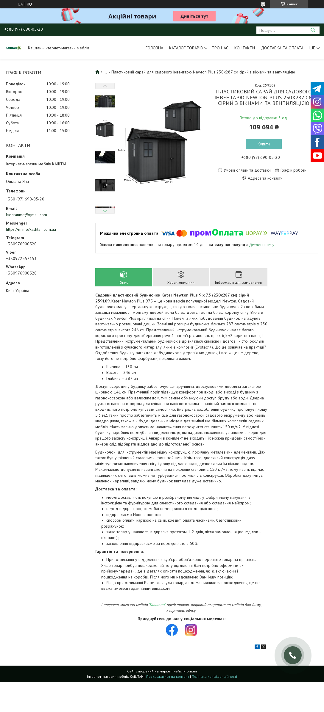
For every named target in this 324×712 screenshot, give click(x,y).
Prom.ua (190, 671)
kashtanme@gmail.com (26, 214)
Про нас (220, 48)
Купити (264, 144)
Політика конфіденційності (214, 676)
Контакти (244, 48)
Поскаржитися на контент (167, 676)
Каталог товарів (186, 48)
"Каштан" (157, 604)
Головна (154, 48)
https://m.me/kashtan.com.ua (31, 229)
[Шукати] (313, 30)
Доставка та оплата (282, 48)
